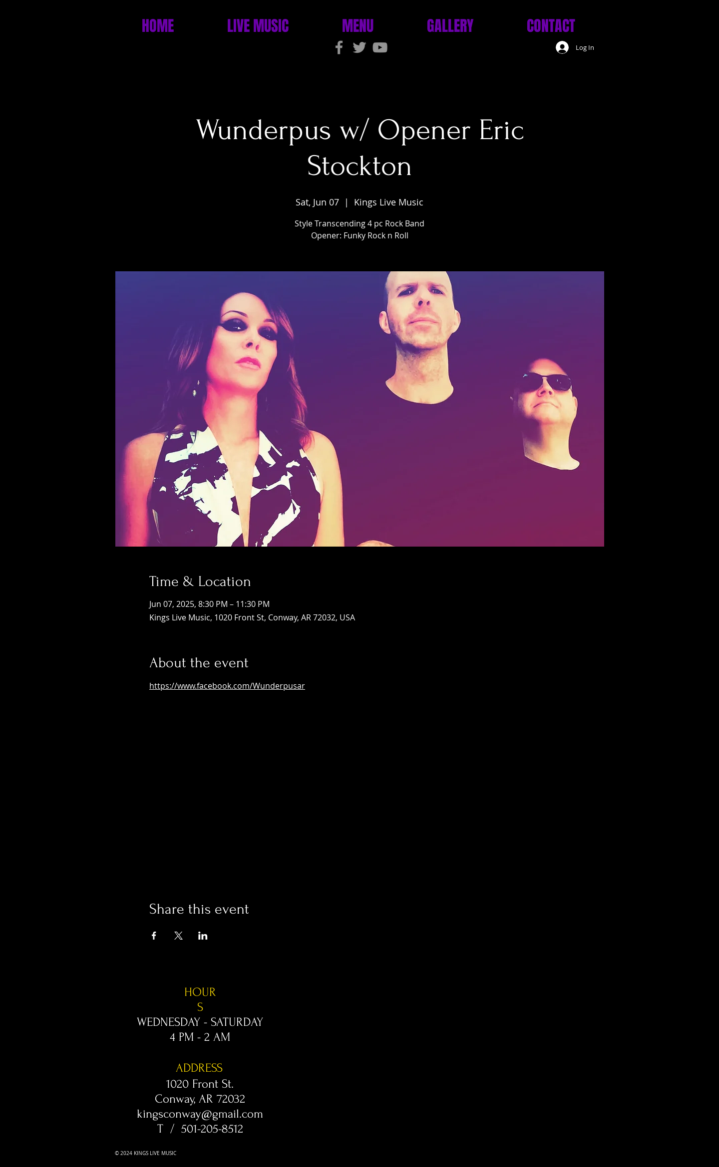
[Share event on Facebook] (154, 936)
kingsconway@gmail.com (200, 1114)
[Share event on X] (178, 936)
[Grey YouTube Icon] (380, 47)
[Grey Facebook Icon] (339, 47)
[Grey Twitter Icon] (359, 47)
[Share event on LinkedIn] (203, 936)
